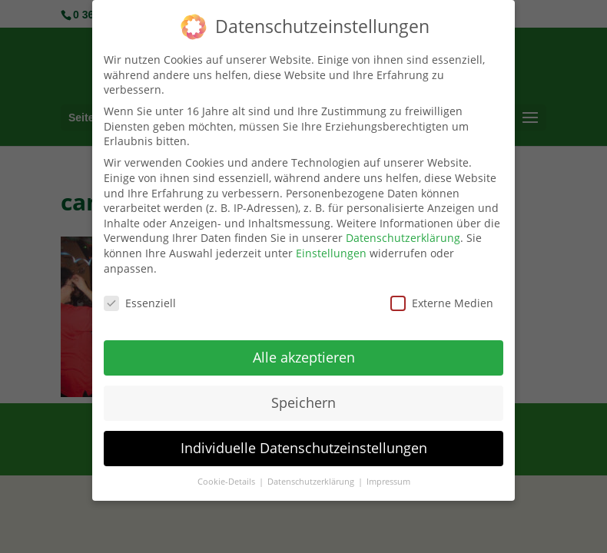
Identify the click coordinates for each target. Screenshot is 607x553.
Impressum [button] (388, 476)
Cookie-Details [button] (227, 476)
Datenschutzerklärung (403, 233)
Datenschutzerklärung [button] (312, 476)
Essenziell (140, 298)
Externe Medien (441, 298)
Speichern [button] (303, 398)
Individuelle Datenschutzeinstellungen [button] (304, 443)
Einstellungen (331, 247)
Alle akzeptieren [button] (304, 352)
